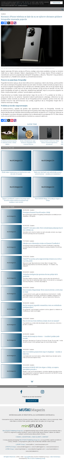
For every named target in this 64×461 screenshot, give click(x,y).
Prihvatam (56, 2)
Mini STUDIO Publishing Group (36, 458)
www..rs (30, 444)
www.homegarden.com (36, 449)
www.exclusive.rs (52, 447)
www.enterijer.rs (21, 449)
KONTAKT (45, 437)
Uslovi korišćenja (55, 457)
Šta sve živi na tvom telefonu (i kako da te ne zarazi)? (41, 321)
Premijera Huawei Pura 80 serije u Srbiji (36, 212)
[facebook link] (21, 392)
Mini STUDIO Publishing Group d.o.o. (13, 430)
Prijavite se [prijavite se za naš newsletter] (32, 401)
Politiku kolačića (22, 5)
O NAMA (18, 437)
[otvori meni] (1, 9)
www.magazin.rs (23, 447)
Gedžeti (3, 14)
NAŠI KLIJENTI (36, 437)
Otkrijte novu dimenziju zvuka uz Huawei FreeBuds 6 (41, 243)
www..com (41, 444)
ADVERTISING (26, 437)
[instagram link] (42, 392)
